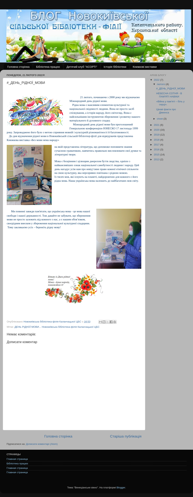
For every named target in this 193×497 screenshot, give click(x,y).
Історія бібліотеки (115, 66)
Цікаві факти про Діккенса (166, 111)
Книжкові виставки (145, 66)
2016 (157, 149)
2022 (157, 79)
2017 (157, 144)
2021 (157, 124)
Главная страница (17, 459)
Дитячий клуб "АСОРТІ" (82, 66)
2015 (157, 154)
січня (160, 118)
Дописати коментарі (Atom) (42, 444)
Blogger (121, 487)
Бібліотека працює (48, 66)
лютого (161, 84)
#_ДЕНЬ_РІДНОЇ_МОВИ (170, 88)
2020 (157, 129)
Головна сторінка (18, 66)
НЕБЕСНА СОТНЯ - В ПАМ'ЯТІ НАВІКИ (169, 95)
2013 (157, 159)
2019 (157, 134)
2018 (157, 139)
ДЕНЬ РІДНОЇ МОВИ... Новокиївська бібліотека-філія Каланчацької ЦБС (56, 326)
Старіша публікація (125, 436)
